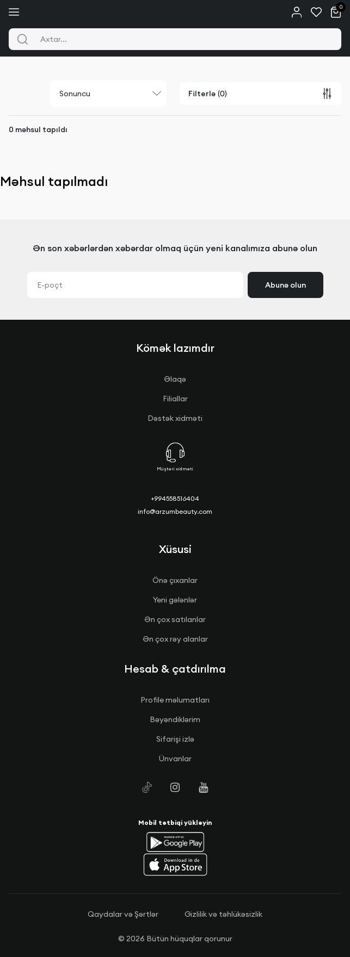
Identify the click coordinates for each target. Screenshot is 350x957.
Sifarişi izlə (175, 739)
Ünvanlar (175, 758)
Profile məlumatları (175, 700)
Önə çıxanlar (175, 580)
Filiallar (175, 398)
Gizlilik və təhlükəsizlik (223, 914)
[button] (175, 842)
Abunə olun (285, 285)
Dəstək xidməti (175, 418)
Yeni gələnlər (175, 600)
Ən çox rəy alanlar (175, 639)
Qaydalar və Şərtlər (123, 914)
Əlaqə (175, 379)
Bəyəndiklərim (175, 719)
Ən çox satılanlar (175, 619)
